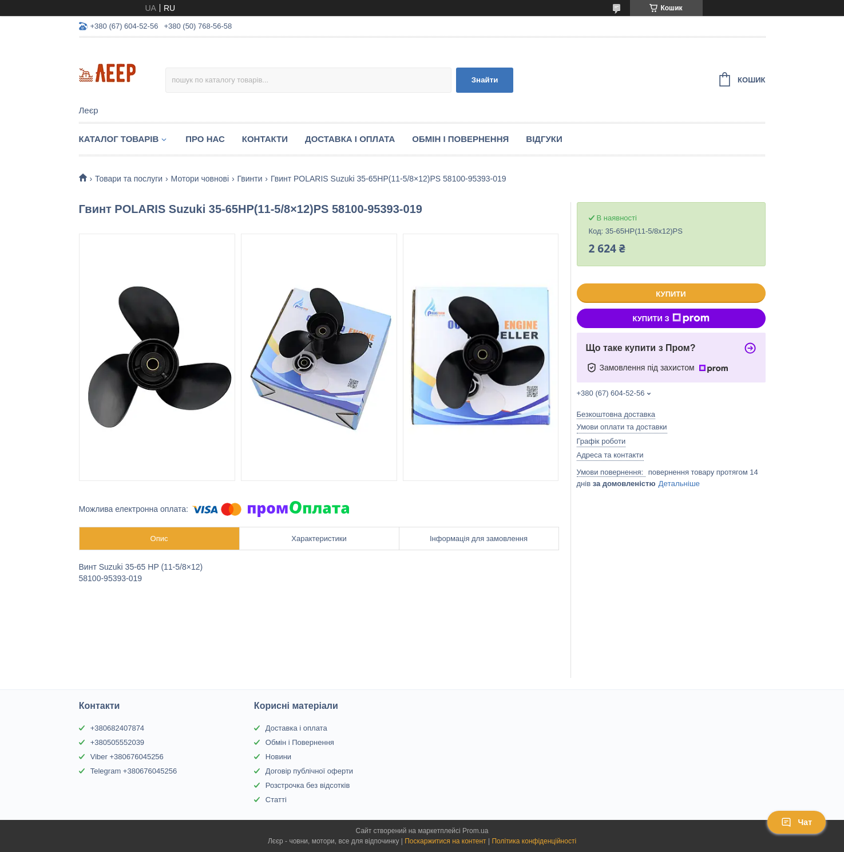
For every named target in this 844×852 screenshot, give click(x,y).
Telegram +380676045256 (133, 771)
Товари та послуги (129, 178)
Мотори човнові (200, 178)
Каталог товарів (119, 139)
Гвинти (249, 178)
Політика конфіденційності (534, 841)
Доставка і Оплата (350, 139)
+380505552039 (117, 742)
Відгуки (544, 139)
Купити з (670, 318)
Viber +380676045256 (127, 756)
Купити (670, 294)
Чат (796, 822)
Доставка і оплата (296, 728)
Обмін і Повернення (460, 139)
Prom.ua (475, 831)
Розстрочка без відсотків (308, 785)
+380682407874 (117, 728)
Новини (278, 756)
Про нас (205, 139)
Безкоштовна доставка (616, 414)
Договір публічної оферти (309, 771)
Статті (276, 799)
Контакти (265, 139)
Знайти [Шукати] (484, 80)
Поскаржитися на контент (445, 841)
